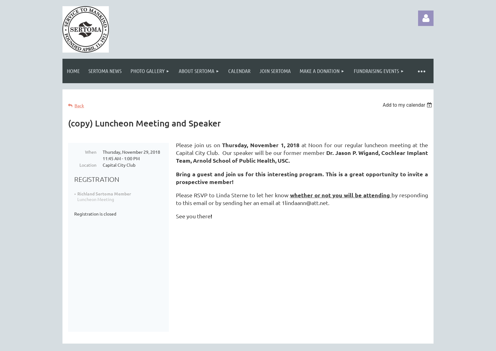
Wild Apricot (360, 343)
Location (87, 165)
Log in (426, 18)
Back (79, 106)
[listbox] (408, 105)
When (90, 152)
